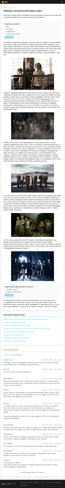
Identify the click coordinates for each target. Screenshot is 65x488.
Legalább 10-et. (10, 31)
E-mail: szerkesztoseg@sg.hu (53, 482)
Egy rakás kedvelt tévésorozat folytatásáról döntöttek (18, 331)
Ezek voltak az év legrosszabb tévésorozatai (16, 338)
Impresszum (37, 482)
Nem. (7, 26)
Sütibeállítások (24, 485)
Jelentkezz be (7, 355)
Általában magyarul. (11, 289)
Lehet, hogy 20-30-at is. (12, 34)
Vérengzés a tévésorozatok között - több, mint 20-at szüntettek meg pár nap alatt (26, 328)
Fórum (43, 482)
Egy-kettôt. (9, 29)
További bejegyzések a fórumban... (32, 472)
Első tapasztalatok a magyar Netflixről (13, 335)
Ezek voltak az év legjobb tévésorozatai (14, 341)
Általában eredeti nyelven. (13, 292)
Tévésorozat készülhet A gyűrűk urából (14, 322)
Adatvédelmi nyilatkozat (26, 482)
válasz (56, 360)
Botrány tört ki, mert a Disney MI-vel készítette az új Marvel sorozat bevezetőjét (26, 319)
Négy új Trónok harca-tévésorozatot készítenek (17, 325)
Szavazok (9, 37)
